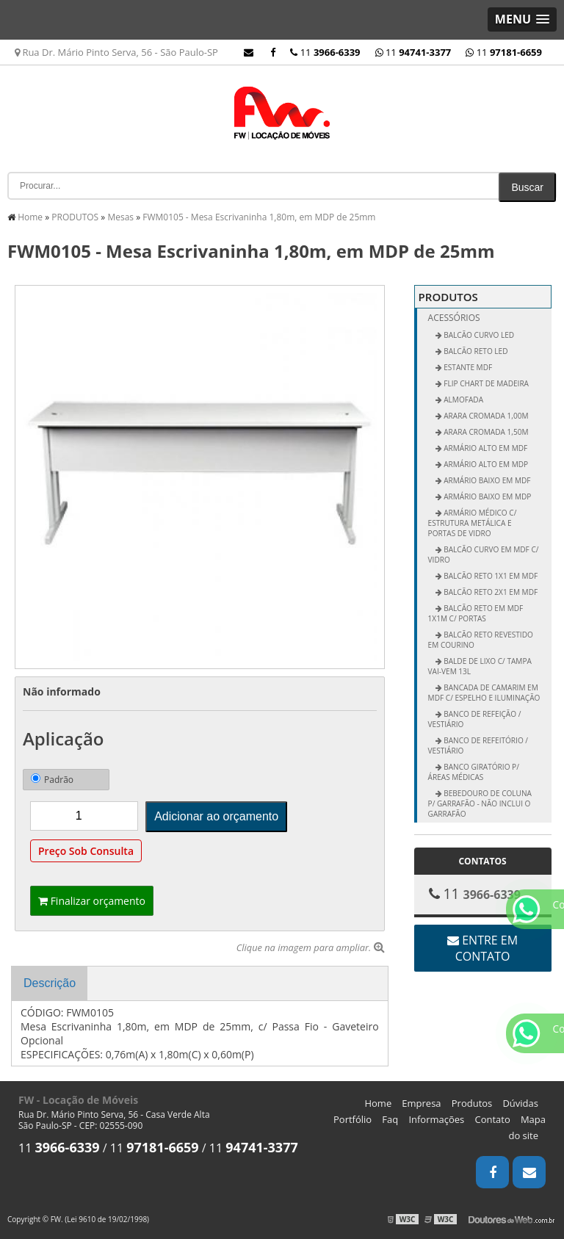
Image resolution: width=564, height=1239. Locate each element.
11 (504, 52)
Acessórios (454, 317)
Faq (390, 1119)
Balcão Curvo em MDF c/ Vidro (483, 554)
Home (377, 1103)
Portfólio (352, 1119)
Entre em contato (482, 948)
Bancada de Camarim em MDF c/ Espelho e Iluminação (484, 692)
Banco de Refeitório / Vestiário (478, 745)
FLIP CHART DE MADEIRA (485, 383)
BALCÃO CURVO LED (478, 335)
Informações (436, 1119)
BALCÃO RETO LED (475, 351)
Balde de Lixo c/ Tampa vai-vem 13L (480, 666)
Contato (492, 1119)
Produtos (472, 1103)
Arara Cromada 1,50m (485, 432)
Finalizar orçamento (91, 901)
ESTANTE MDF (467, 367)
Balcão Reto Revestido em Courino (480, 639)
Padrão (52, 779)
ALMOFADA (462, 399)
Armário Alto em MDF (485, 448)
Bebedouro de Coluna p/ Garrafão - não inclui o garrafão (480, 803)
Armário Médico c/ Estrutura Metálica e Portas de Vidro (472, 522)
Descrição (50, 983)
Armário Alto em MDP (485, 464)
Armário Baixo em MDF (486, 480)
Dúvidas (520, 1103)
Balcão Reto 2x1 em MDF (490, 592)
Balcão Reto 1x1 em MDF (490, 576)
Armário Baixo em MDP (487, 496)
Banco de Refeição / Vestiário (474, 719)
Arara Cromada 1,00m (485, 416)
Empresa (421, 1103)
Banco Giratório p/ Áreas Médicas (473, 772)
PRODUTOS (448, 296)
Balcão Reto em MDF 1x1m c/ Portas (476, 613)
